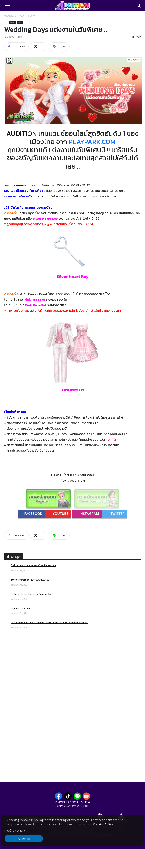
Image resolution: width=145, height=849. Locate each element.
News (21, 16)
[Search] (139, 5)
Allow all (23, 838)
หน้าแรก (9, 16)
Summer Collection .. (21, 608)
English (21, 831)
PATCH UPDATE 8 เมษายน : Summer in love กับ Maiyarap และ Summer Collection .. (49, 622)
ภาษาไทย (9, 831)
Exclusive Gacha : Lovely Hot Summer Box (31, 594)
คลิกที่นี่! (110, 439)
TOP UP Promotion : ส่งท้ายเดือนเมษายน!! (30, 579)
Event (31, 16)
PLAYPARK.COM (92, 142)
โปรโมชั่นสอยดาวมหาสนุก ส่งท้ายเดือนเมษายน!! (33, 565)
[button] (7, 5)
